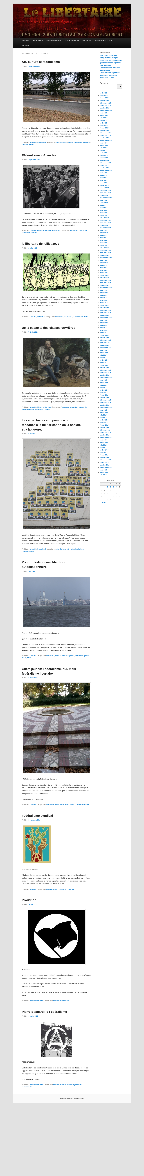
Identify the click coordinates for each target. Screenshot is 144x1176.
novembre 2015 (105, 402)
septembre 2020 (106, 258)
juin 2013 (103, 475)
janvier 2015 (104, 427)
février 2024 (104, 158)
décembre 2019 (105, 280)
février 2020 (104, 275)
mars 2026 (104, 95)
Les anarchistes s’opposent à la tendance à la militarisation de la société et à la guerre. (51, 424)
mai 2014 (103, 447)
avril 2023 (103, 180)
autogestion (83, 230)
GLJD (29, 658)
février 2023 (104, 185)
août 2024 (103, 143)
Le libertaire (26, 45)
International (86, 40)
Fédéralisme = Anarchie (39, 155)
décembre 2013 (105, 460)
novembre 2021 (105, 223)
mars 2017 (104, 363)
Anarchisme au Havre (53, 40)
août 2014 (103, 440)
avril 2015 (103, 420)
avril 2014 (103, 450)
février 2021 (104, 245)
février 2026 (104, 98)
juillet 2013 (104, 472)
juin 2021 (103, 235)
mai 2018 (103, 328)
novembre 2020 (105, 253)
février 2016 (104, 395)
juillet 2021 (104, 233)
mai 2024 (103, 150)
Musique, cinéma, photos (103, 40)
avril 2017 (103, 360)
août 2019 (103, 290)
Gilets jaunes (59, 805)
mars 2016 (104, 392)
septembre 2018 (106, 317)
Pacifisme (25, 551)
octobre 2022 (104, 195)
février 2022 (104, 215)
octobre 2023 (104, 168)
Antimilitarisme (61, 549)
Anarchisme (60, 142)
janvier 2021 (104, 248)
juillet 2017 (104, 352)
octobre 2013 (104, 465)
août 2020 (103, 260)
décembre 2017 (105, 340)
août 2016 (103, 380)
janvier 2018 (104, 337)
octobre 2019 (104, 285)
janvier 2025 (104, 130)
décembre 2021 (105, 220)
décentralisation (51, 889)
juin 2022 (103, 205)
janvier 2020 (104, 278)
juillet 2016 (104, 382)
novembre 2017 (105, 343)
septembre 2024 (106, 140)
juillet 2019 (104, 293)
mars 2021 (104, 243)
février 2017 (104, 365)
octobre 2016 (104, 375)
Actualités (25, 40)
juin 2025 (103, 118)
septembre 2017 (106, 348)
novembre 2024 (105, 135)
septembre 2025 (106, 110)
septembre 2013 (106, 467)
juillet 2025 (104, 115)
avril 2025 (103, 123)
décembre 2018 (105, 310)
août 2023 (103, 173)
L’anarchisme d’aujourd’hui (110, 73)
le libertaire (85, 805)
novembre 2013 (105, 462)
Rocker (31, 144)
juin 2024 (103, 148)
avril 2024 (103, 153)
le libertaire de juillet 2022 (40, 243)
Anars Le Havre (60, 656)
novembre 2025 (105, 105)
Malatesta (34, 233)
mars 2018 (104, 333)
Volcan (31, 551)
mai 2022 (103, 208)
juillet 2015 (104, 412)
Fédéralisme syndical (37, 815)
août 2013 (103, 470)
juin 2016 (103, 385)
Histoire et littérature (72, 40)
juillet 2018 (104, 323)
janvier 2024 (104, 160)
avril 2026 (103, 93)
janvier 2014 (104, 457)
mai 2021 (103, 238)
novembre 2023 (105, 165)
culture (70, 142)
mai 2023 (103, 178)
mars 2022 (104, 213)
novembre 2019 (105, 283)
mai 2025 (103, 120)
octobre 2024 (104, 138)
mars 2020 (104, 273)
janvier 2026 (104, 100)
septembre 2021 (106, 228)
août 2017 (103, 350)
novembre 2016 (105, 372)
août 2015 (103, 410)
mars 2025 (104, 125)
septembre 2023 (106, 170)
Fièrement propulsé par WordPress (72, 1098)
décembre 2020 (105, 250)
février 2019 (104, 305)
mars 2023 (104, 183)
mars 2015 (104, 422)
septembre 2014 (106, 437)
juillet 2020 (104, 263)
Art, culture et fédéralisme (41, 62)
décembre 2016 (105, 370)
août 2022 (103, 200)
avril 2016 (103, 390)
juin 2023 (103, 175)
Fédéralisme (78, 142)
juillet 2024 (104, 145)
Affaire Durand (38, 40)
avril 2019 (103, 300)
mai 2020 (103, 268)
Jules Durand (69, 805)
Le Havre (78, 805)
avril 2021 (103, 240)
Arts (65, 142)
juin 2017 (103, 355)
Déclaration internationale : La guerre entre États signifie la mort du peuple (111, 62)
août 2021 (103, 230)
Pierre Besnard (67, 1085)
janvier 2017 (104, 367)
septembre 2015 (106, 407)
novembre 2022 (105, 193)
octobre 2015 (104, 405)
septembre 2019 (106, 288)
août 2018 (103, 320)
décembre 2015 (105, 400)
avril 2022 (103, 210)
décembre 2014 (105, 430)
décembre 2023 (105, 163)
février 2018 (104, 335)
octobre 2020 (104, 255)
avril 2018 (103, 330)
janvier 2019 (104, 308)
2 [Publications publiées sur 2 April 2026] (110, 487)
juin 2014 (103, 445)
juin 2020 (103, 265)
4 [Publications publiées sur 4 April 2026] (116, 487)
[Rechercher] (119, 86)
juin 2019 (103, 295)
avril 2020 (103, 270)
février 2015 (104, 425)
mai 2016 (103, 387)
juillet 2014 (104, 442)
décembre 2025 (105, 103)
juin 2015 (103, 415)
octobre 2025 (104, 108)
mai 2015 (103, 417)
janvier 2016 (104, 397)
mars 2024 (104, 155)
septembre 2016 (106, 377)
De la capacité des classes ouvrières (48, 327)
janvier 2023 (104, 188)
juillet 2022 (104, 203)
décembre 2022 (105, 190)
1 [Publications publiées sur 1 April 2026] (107, 487)
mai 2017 (103, 357)
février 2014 (104, 455)
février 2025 (104, 128)
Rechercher (104, 83)
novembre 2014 (105, 432)
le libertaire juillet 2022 (80, 317)
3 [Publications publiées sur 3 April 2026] (113, 487)
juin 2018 (103, 325)
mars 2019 (104, 303)
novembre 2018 (105, 313)
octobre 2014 (104, 435)
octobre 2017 (104, 345)
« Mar (104, 502)
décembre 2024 (105, 133)
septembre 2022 (106, 198)
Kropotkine (86, 142)
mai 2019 (103, 298)
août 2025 (103, 113)
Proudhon (25, 144)
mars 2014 (104, 452)
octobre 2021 (104, 225)
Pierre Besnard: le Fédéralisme (44, 1012)
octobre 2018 (104, 315)
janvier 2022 (104, 218)
